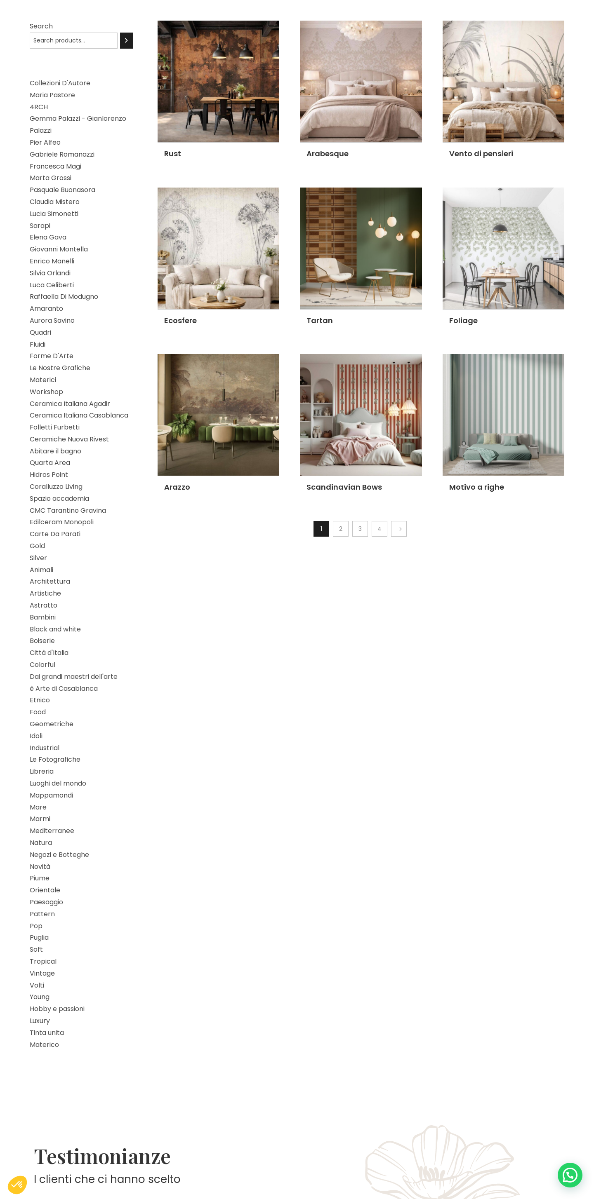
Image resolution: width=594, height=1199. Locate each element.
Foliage (463, 320)
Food (38, 712)
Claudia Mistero (55, 201)
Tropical (43, 961)
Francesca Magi (55, 166)
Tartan (319, 320)
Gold (37, 546)
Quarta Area (50, 462)
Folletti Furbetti (55, 427)
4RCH (39, 107)
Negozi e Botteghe (59, 854)
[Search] (126, 41)
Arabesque (327, 153)
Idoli (36, 736)
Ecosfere (180, 320)
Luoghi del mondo (58, 783)
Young (40, 997)
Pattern (42, 914)
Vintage (42, 973)
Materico (44, 1044)
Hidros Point (49, 474)
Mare (38, 807)
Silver (38, 558)
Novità (40, 866)
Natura (41, 842)
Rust (172, 153)
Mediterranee (52, 830)
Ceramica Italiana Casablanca (79, 415)
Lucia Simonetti (54, 213)
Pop (36, 926)
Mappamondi (51, 795)
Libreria (42, 771)
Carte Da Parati (55, 534)
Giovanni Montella (59, 249)
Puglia (39, 937)
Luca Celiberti (52, 285)
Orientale (45, 890)
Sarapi (40, 225)
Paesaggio (46, 902)
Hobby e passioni (57, 1009)
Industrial (44, 748)
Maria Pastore (52, 95)
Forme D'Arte (51, 356)
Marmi (40, 819)
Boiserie (42, 640)
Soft (36, 949)
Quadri (40, 332)
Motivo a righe (476, 487)
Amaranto (46, 308)
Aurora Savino (52, 320)
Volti (37, 985)
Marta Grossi (50, 178)
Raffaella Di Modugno (64, 296)
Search (41, 26)
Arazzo (177, 487)
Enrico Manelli (52, 261)
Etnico (40, 700)
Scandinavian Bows (344, 487)
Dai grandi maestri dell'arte (74, 676)
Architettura (50, 581)
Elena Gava (48, 237)
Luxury (40, 1020)
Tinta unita (47, 1032)
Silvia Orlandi (50, 273)
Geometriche (51, 724)
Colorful (42, 664)
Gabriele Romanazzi (62, 154)
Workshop (46, 392)
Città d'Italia (49, 652)
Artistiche (45, 593)
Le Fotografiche (55, 759)
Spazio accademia (59, 498)
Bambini (43, 617)
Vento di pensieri (481, 153)
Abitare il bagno (55, 451)
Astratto (43, 605)
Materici (43, 380)
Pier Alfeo (45, 142)
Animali (41, 570)
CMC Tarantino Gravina (68, 510)
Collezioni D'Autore (60, 83)
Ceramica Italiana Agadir (70, 403)
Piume (40, 878)
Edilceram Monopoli (62, 522)
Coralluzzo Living (56, 486)
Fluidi (37, 344)
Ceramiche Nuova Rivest (69, 439)
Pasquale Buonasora (62, 190)
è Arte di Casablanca (64, 688)
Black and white (55, 629)
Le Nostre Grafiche (60, 368)
